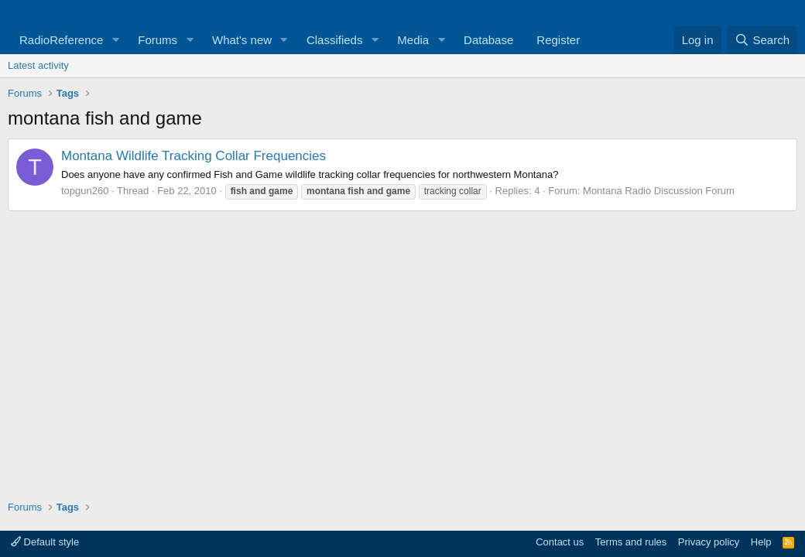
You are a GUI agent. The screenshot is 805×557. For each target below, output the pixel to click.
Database (488, 39)
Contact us (560, 542)
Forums (157, 39)
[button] (115, 40)
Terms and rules (630, 542)
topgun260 (84, 190)
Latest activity (38, 65)
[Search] (762, 40)
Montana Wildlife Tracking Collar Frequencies (193, 156)
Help (761, 542)
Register (558, 39)
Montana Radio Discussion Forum (659, 190)
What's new (242, 39)
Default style (45, 542)
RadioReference (61, 39)
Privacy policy (708, 542)
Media (413, 39)
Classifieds (335, 39)
